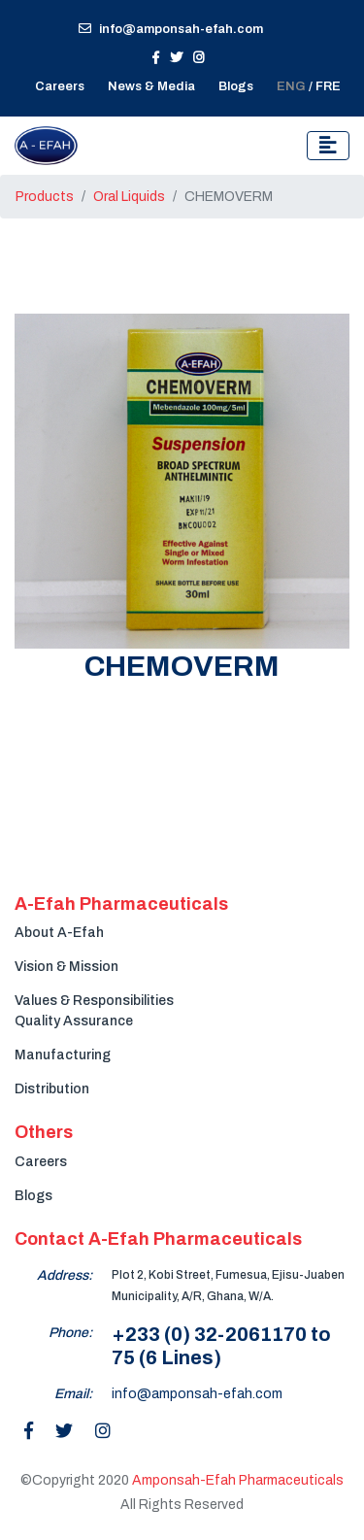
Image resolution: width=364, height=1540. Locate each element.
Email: (73, 1394)
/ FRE (309, 86)
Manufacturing (63, 1055)
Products (45, 196)
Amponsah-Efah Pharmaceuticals (238, 1480)
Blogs (235, 86)
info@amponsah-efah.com (171, 29)
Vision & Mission (66, 966)
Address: (64, 1275)
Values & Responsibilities (94, 1000)
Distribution (52, 1089)
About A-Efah (59, 932)
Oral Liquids (129, 196)
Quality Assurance (74, 1021)
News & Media (151, 86)
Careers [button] (59, 86)
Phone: (70, 1332)
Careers (41, 1162)
